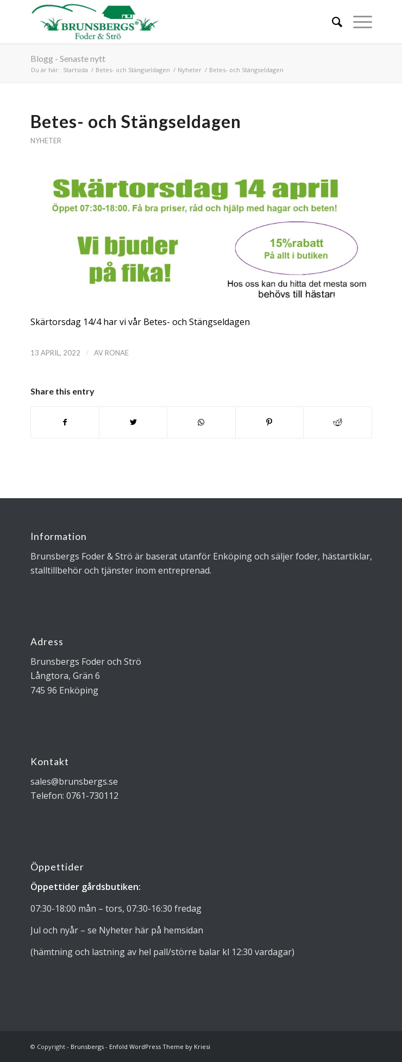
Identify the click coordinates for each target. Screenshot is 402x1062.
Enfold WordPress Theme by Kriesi (159, 1046)
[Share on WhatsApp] (201, 422)
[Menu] (357, 21)
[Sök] (331, 21)
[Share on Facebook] (65, 422)
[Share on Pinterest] (269, 422)
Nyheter (45, 140)
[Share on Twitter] (133, 422)
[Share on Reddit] (337, 422)
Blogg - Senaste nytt (67, 58)
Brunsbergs (87, 1046)
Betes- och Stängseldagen (135, 121)
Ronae (117, 352)
